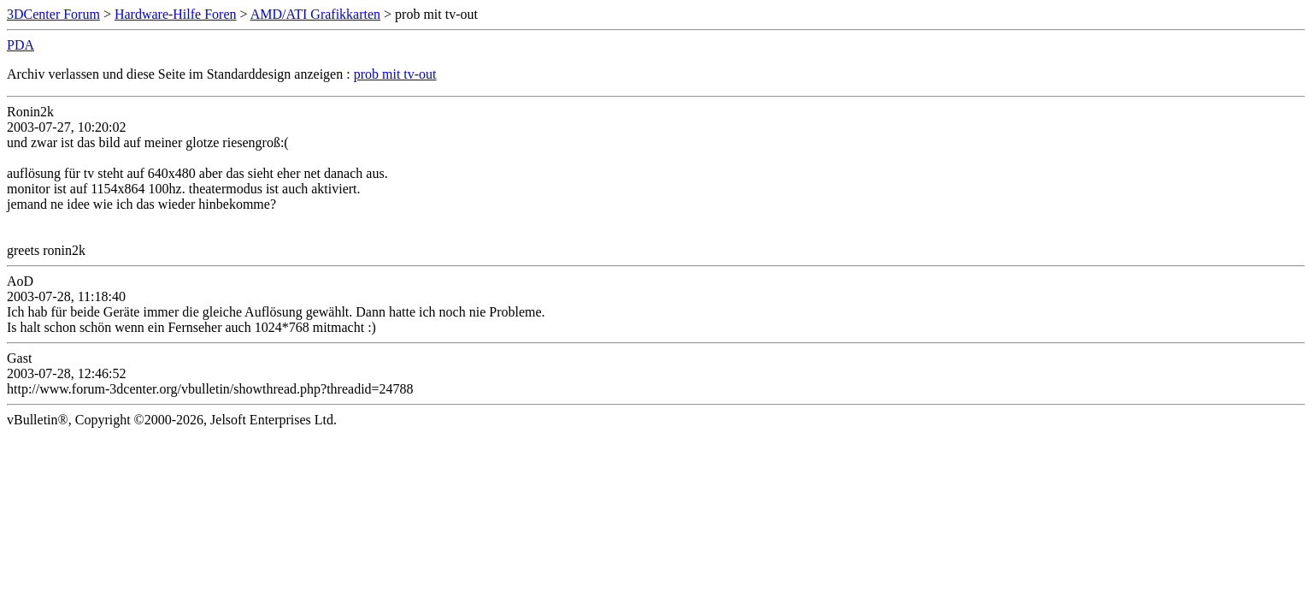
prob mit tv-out (395, 74)
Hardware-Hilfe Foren (176, 14)
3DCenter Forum (53, 14)
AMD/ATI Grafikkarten (315, 14)
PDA (20, 45)
